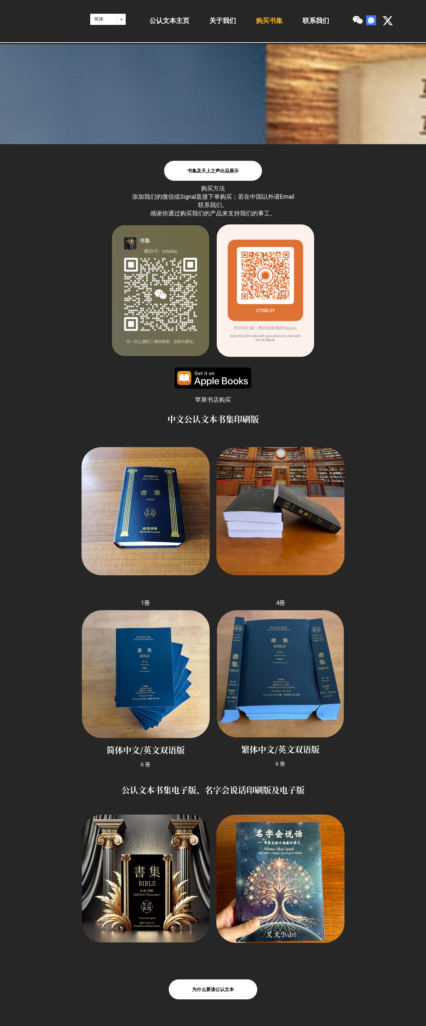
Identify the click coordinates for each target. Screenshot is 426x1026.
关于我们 (222, 20)
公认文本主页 (169, 20)
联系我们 (316, 20)
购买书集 (269, 20)
